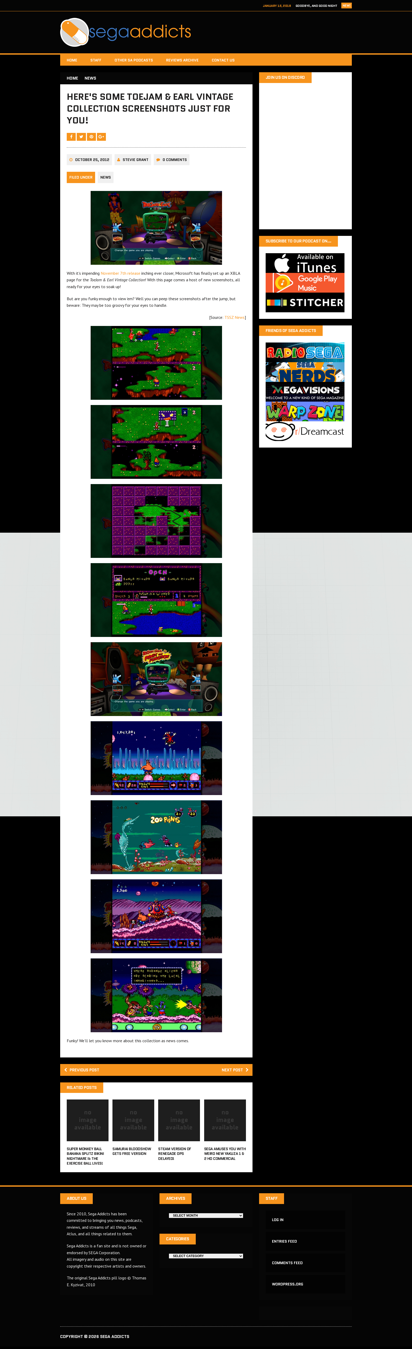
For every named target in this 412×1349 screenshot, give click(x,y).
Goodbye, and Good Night (316, 5)
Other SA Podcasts (134, 60)
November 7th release (120, 274)
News (105, 178)
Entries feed (284, 1243)
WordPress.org (287, 1286)
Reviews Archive (182, 60)
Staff (95, 60)
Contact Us (223, 60)
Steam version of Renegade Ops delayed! (174, 1155)
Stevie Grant (135, 161)
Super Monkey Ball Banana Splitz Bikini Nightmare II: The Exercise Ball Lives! (85, 1158)
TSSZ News (234, 318)
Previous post (82, 1071)
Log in (278, 1221)
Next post (234, 1071)
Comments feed (287, 1265)
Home (72, 60)
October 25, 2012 (92, 161)
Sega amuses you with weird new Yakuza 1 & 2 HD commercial (225, 1155)
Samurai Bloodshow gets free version (131, 1153)
